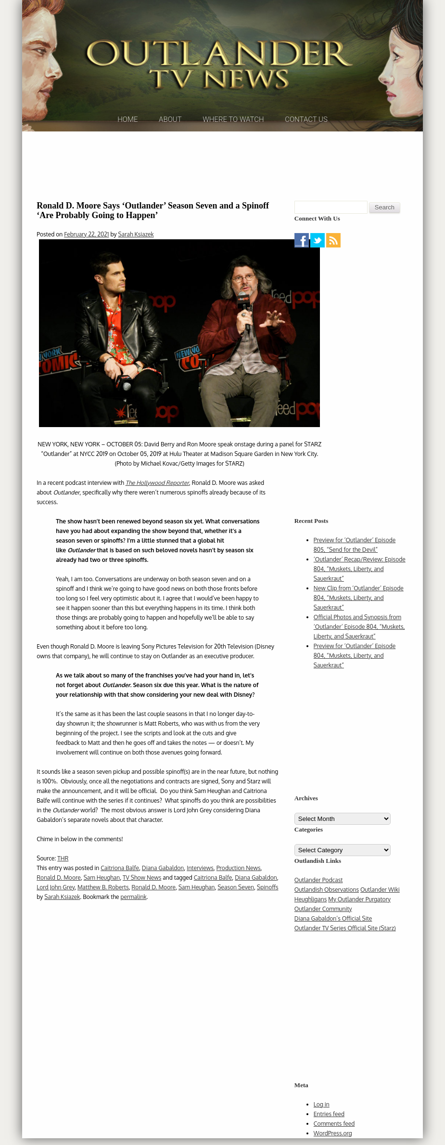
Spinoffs (268, 893)
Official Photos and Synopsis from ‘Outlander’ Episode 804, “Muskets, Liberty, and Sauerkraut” (359, 633)
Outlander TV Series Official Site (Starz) (345, 934)
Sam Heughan (102, 883)
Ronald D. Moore (58, 883)
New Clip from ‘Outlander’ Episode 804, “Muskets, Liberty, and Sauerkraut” (359, 604)
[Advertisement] (223, 171)
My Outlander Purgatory (359, 906)
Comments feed (334, 1130)
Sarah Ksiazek (136, 241)
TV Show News (142, 883)
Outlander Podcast (318, 886)
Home (127, 129)
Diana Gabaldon (163, 874)
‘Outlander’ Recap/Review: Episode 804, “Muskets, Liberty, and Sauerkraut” (360, 575)
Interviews (200, 874)
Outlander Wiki (380, 896)
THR (62, 864)
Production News (238, 874)
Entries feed (329, 1120)
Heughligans (310, 906)
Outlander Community (323, 915)
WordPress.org (333, 1140)
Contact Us (306, 129)
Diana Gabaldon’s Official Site (333, 925)
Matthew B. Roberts (103, 893)
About (170, 129)
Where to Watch (233, 129)
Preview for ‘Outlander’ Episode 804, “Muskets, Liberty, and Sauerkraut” (354, 662)
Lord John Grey (56, 893)
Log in (322, 1111)
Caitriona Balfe (120, 874)
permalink (133, 903)
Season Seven (235, 893)
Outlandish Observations (326, 896)
